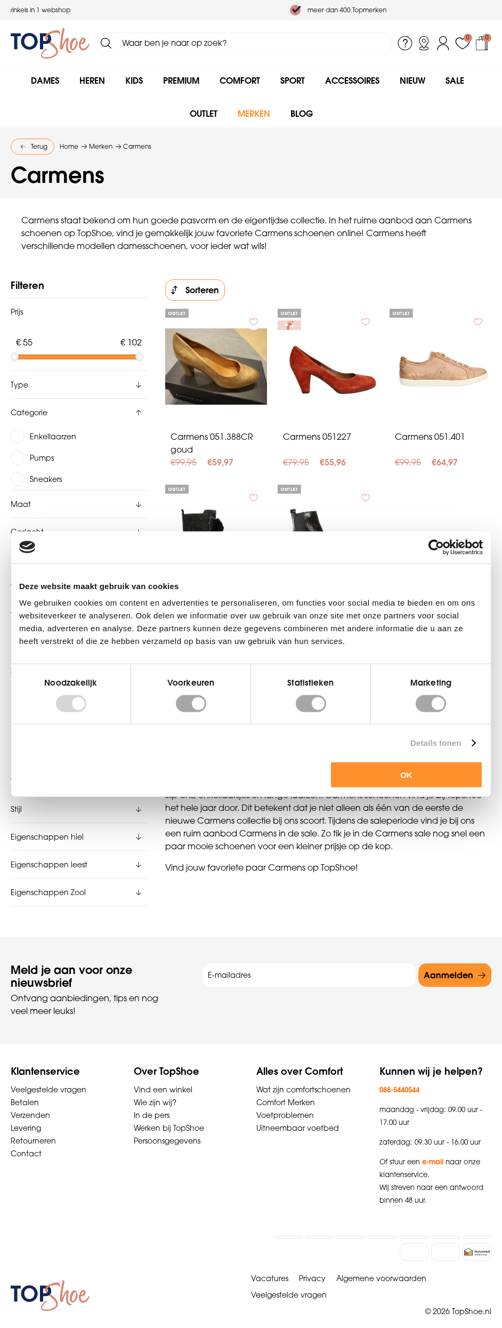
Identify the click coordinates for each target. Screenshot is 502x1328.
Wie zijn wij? (155, 1088)
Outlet (203, 113)
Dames (45, 80)
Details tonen (435, 742)
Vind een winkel (163, 1075)
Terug (39, 146)
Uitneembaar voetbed (297, 1113)
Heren (92, 80)
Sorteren (202, 290)
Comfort (240, 80)
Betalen (25, 1088)
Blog (301, 113)
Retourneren (33, 1126)
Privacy (312, 1264)
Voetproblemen (285, 1101)
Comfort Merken (285, 1088)
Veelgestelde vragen (48, 1075)
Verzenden (30, 1101)
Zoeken (106, 43)
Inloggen (443, 43)
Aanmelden (448, 960)
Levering (26, 1113)
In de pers (151, 1101)
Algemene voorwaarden (381, 1264)
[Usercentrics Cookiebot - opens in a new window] (436, 547)
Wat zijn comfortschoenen (303, 1075)
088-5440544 (399, 1075)
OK (406, 774)
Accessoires (352, 80)
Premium (181, 80)
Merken (254, 113)
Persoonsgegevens (167, 1126)
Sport (292, 80)
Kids (134, 80)
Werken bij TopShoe (169, 1113)
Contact (26, 1139)
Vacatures (269, 1264)
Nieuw (412, 80)
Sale (455, 80)
